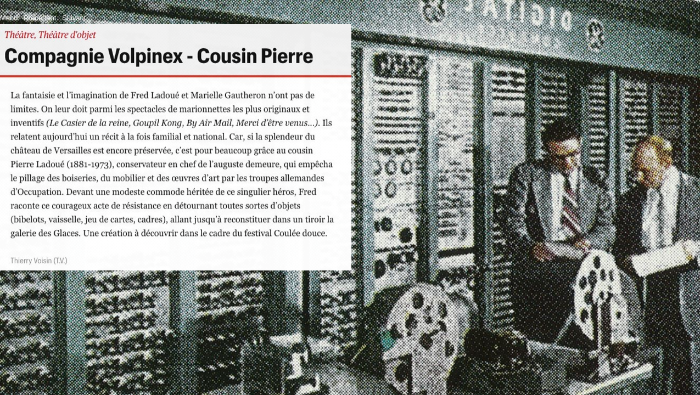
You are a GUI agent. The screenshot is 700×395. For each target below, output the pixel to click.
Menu (9, 18)
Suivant (74, 18)
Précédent (40, 18)
